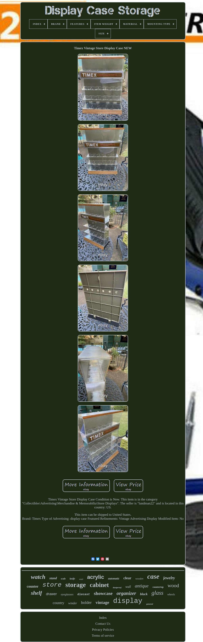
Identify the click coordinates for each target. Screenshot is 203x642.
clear (127, 578)
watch (38, 577)
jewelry (169, 578)
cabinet (99, 584)
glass (157, 593)
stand (53, 578)
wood (173, 585)
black (144, 594)
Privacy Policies (103, 629)
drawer (51, 594)
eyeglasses (67, 594)
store (51, 585)
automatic (114, 578)
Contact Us (102, 624)
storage (75, 584)
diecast (83, 594)
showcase (103, 593)
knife (72, 578)
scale (63, 578)
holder (86, 602)
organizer (126, 593)
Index (103, 618)
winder (72, 603)
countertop (158, 587)
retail (81, 579)
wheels (171, 594)
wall (128, 586)
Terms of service (103, 635)
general (149, 604)
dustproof (117, 587)
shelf (36, 593)
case (153, 576)
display (127, 601)
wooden (139, 578)
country (58, 603)
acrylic (95, 577)
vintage (102, 602)
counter (32, 586)
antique (141, 585)
